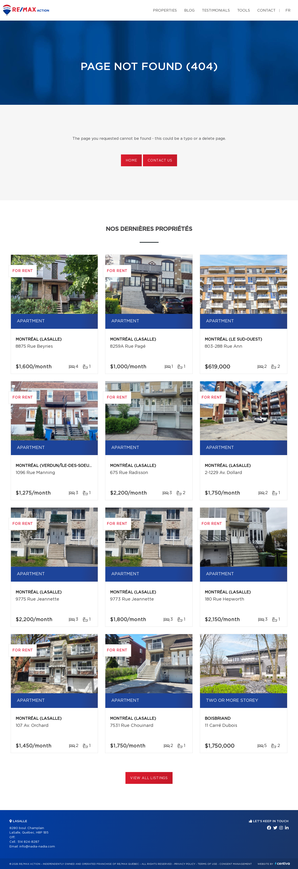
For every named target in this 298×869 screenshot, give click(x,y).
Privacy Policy (184, 864)
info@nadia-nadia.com (37, 846)
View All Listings (149, 778)
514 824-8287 (28, 841)
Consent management (235, 864)
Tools (243, 10)
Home (131, 160)
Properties (165, 10)
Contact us (160, 160)
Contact (266, 10)
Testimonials (216, 10)
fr (287, 10)
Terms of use (207, 864)
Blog (189, 10)
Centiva (282, 863)
